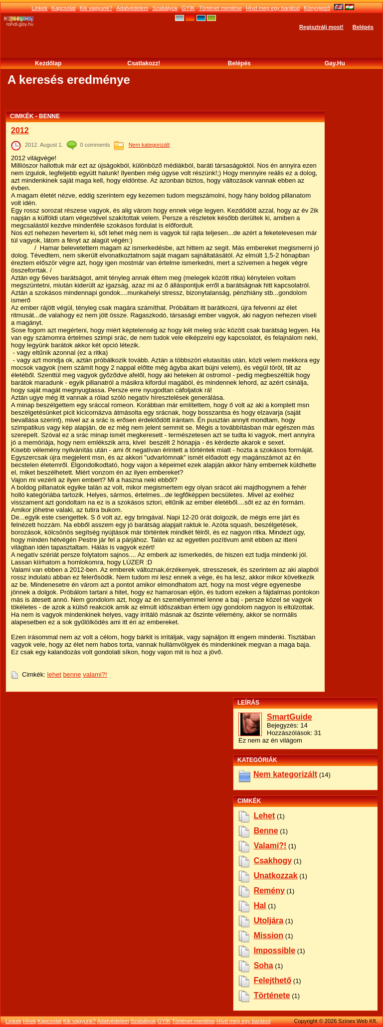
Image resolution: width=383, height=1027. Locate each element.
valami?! (95, 674)
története (272, 995)
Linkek (39, 8)
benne (72, 674)
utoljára (269, 920)
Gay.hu (335, 63)
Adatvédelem (132, 8)
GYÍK (188, 8)
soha (263, 965)
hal (260, 905)
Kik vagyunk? (96, 8)
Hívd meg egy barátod (273, 8)
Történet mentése (220, 8)
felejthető (273, 980)
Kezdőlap (48, 63)
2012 (20, 130)
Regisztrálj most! (321, 27)
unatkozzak (276, 875)
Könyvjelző (317, 8)
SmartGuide (289, 717)
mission (269, 935)
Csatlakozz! (143, 63)
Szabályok (165, 8)
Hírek (29, 1021)
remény (269, 890)
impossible (275, 950)
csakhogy (273, 860)
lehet (54, 674)
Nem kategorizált (149, 145)
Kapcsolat (63, 8)
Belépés (363, 27)
